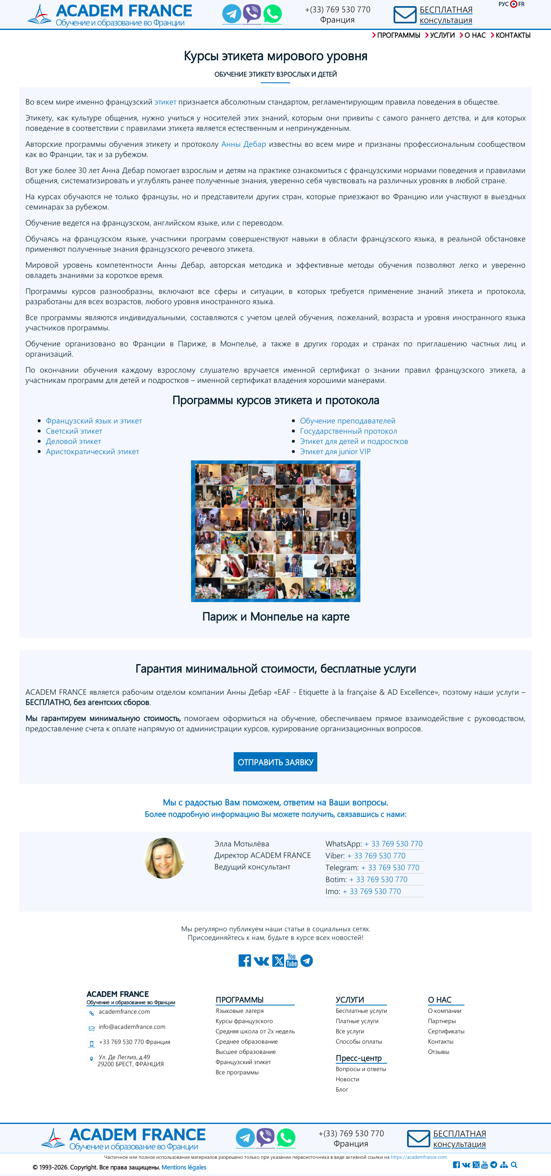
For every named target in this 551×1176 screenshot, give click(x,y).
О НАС (439, 999)
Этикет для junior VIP (335, 451)
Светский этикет (74, 430)
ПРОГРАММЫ (240, 999)
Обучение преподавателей (348, 420)
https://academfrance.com (419, 1156)
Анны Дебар (243, 144)
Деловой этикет (73, 441)
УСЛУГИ (350, 999)
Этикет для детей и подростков (354, 441)
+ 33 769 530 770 (392, 843)
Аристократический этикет (92, 451)
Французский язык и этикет (94, 420)
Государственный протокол (348, 430)
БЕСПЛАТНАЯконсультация (446, 14)
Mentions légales (184, 1167)
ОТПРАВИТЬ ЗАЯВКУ (275, 761)
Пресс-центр (359, 1058)
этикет (165, 101)
